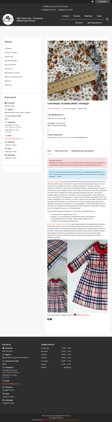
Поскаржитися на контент (51, 420)
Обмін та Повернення (13, 77)
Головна (65, 16)
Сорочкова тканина (54, 181)
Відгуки (8, 81)
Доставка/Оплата (94, 23)
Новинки (8, 85)
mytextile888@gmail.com (14, 139)
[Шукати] (107, 19)
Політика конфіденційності (70, 420)
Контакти (79, 23)
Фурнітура (88, 16)
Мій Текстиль (82, 315)
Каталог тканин (11, 52)
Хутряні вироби (11, 61)
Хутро (99, 16)
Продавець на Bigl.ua (56, 417)
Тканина (76, 16)
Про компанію (10, 65)
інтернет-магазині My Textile (60, 224)
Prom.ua (67, 415)
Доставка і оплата (12, 73)
